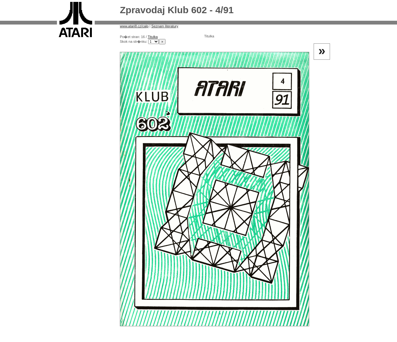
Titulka (153, 37)
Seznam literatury (164, 26)
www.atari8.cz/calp (134, 26)
